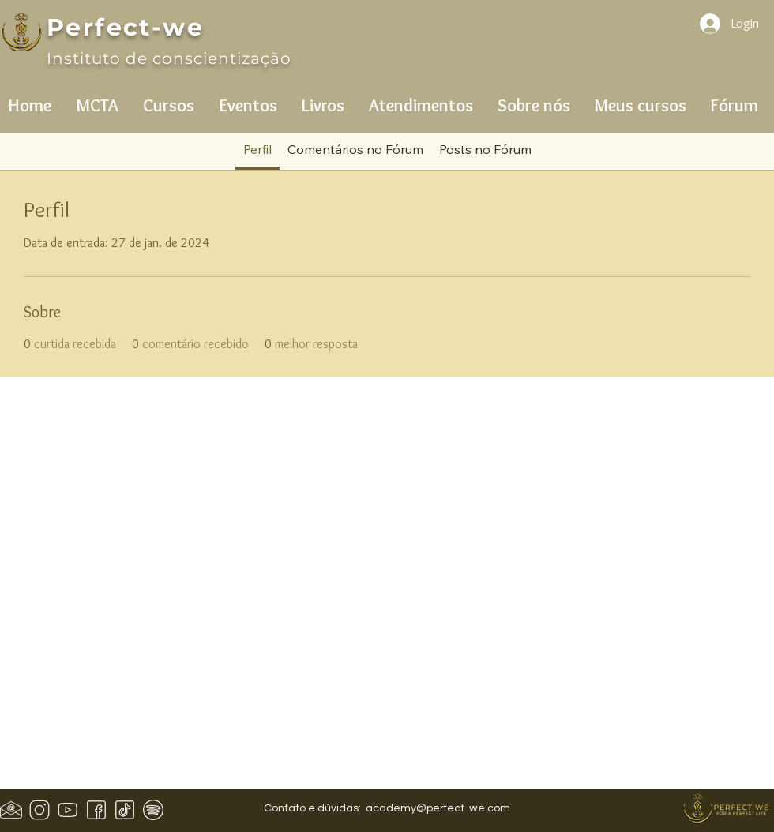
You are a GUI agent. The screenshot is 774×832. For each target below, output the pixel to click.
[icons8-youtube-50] (68, 810)
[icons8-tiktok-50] (125, 810)
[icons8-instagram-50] (39, 810)
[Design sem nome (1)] (11, 810)
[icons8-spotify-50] (153, 810)
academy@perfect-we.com (438, 808)
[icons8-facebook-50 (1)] (96, 810)
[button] (96, 99)
